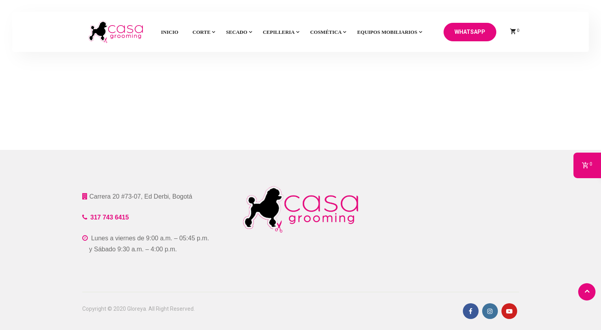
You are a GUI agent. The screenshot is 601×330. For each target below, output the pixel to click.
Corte (201, 32)
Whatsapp (470, 32)
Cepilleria (279, 32)
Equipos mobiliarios (387, 32)
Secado (236, 32)
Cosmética (326, 32)
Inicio (169, 32)
